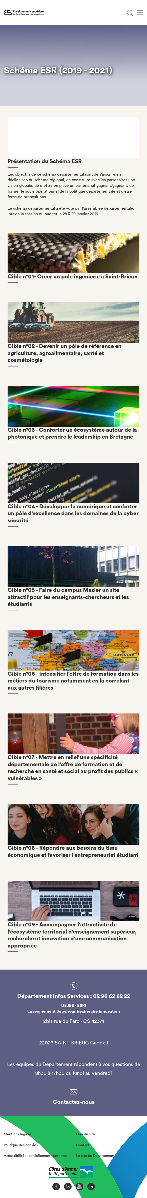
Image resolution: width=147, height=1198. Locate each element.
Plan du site (85, 1134)
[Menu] (140, 12)
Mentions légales (17, 1134)
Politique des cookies (21, 1145)
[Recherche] (130, 13)
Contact (82, 1145)
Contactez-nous (73, 1102)
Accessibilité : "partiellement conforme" (36, 1156)
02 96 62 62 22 (111, 996)
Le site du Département (95, 1156)
